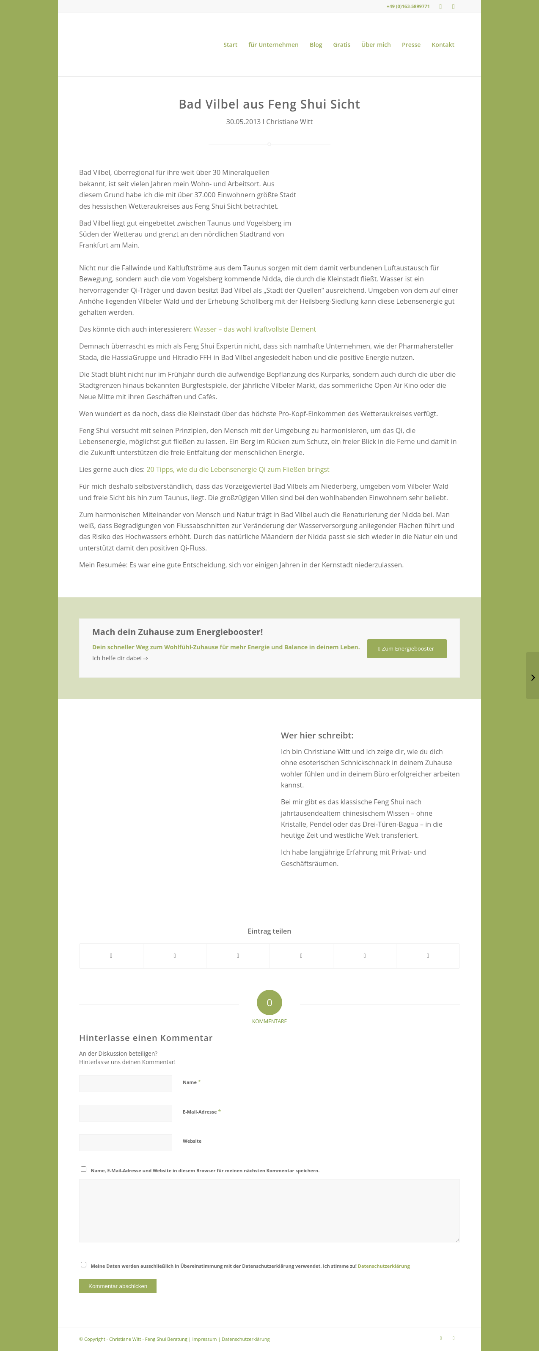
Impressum (204, 1339)
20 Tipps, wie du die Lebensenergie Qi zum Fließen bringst (237, 469)
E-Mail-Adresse (202, 1111)
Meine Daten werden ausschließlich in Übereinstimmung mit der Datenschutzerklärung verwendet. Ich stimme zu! (250, 1266)
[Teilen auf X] (174, 956)
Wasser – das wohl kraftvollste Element (255, 329)
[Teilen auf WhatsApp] (238, 956)
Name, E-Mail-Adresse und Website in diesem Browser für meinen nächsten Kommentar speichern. (205, 1170)
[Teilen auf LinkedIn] (364, 956)
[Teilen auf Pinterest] (301, 956)
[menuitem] (230, 44)
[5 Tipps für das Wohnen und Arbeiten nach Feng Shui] (532, 675)
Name (192, 1082)
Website (192, 1141)
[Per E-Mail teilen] (427, 956)
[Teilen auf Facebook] (111, 956)
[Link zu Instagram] (440, 6)
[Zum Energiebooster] (407, 648)
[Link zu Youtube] (453, 6)
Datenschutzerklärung (384, 1266)
